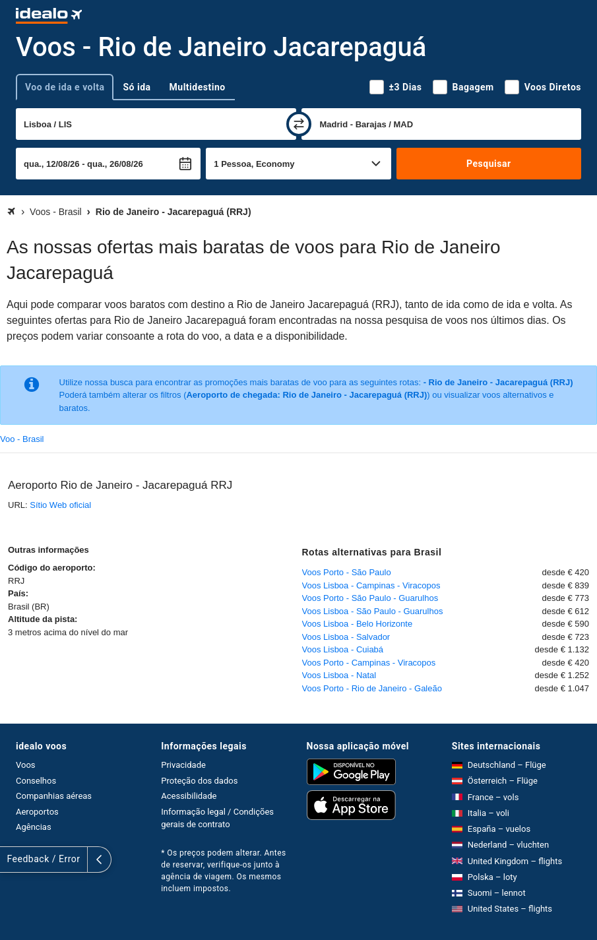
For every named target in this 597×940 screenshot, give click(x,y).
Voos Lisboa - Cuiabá (343, 649)
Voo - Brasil (22, 439)
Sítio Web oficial (60, 505)
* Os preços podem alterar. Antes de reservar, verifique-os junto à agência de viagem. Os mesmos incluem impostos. (223, 870)
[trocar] (298, 124)
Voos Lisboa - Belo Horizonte (357, 624)
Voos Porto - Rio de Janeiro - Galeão (372, 688)
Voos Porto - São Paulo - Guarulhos (370, 598)
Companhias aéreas (54, 796)
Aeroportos (37, 812)
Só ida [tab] (136, 87)
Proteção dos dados (199, 781)
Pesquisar (488, 163)
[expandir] (12, 859)
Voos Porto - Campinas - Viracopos (369, 663)
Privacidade (183, 765)
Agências (33, 827)
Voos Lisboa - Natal (339, 675)
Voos (26, 765)
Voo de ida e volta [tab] (64, 87)
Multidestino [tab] (198, 87)
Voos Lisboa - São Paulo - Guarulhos (372, 611)
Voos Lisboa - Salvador (346, 637)
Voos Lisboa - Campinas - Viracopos (371, 585)
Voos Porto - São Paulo (346, 572)
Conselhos (36, 781)
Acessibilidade (188, 796)
